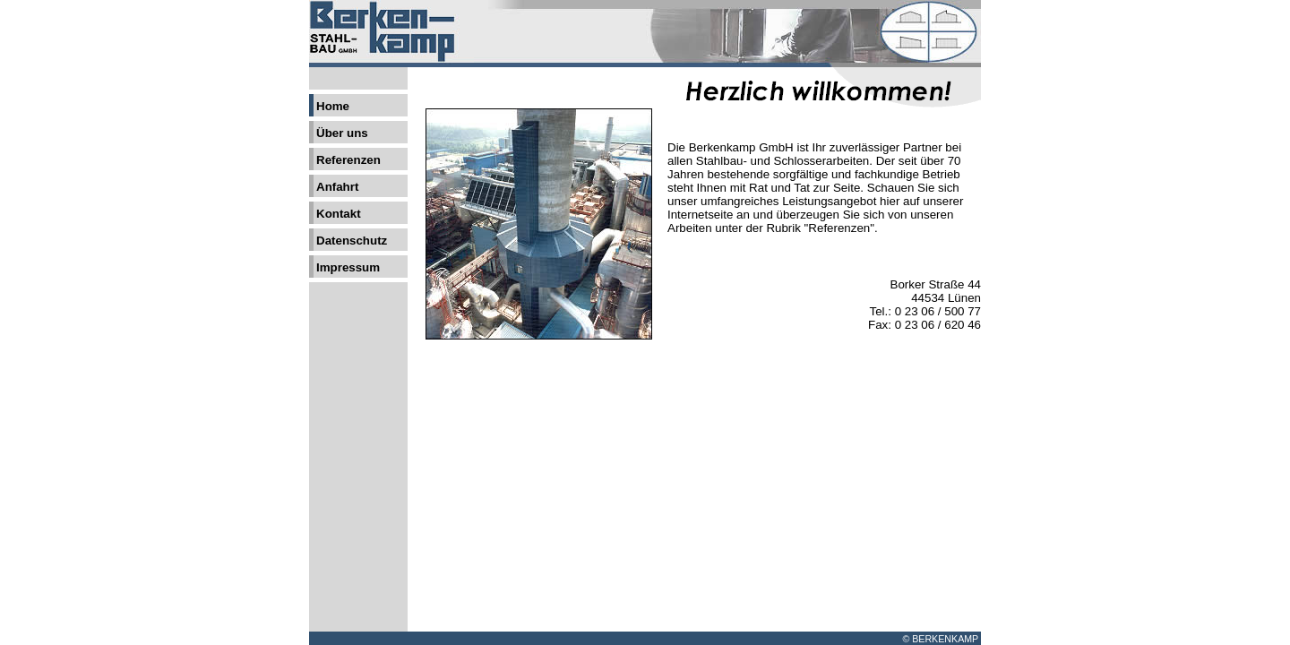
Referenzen (348, 160)
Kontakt (338, 213)
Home (332, 106)
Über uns (342, 133)
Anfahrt (337, 187)
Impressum (348, 267)
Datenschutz (351, 240)
